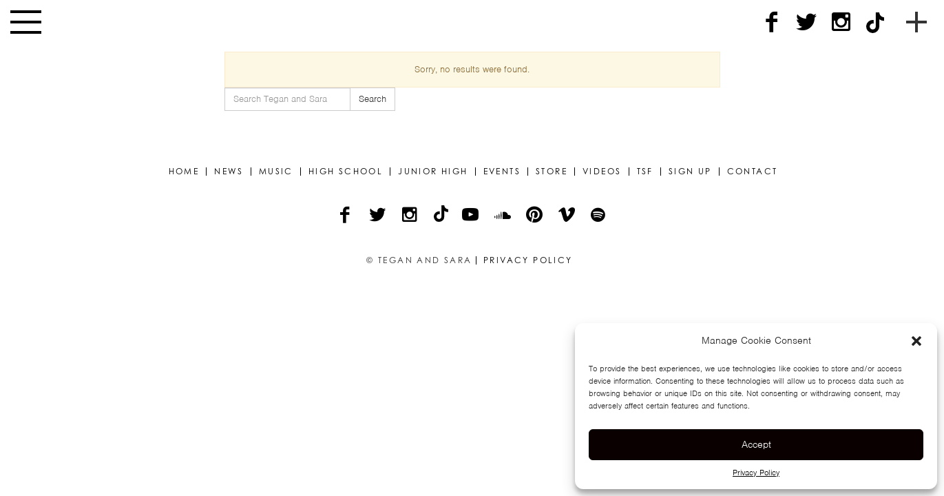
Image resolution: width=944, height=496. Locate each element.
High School (345, 171)
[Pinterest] (535, 216)
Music (276, 171)
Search (372, 99)
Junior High (433, 171)
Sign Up (690, 171)
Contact (752, 171)
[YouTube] (471, 216)
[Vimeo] (567, 216)
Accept (756, 444)
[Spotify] (599, 216)
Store (551, 171)
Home (184, 171)
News (229, 171)
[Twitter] (806, 22)
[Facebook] (772, 22)
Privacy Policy (756, 472)
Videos (602, 171)
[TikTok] (875, 22)
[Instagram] (841, 22)
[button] (916, 341)
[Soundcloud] (503, 216)
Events (502, 171)
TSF (645, 171)
